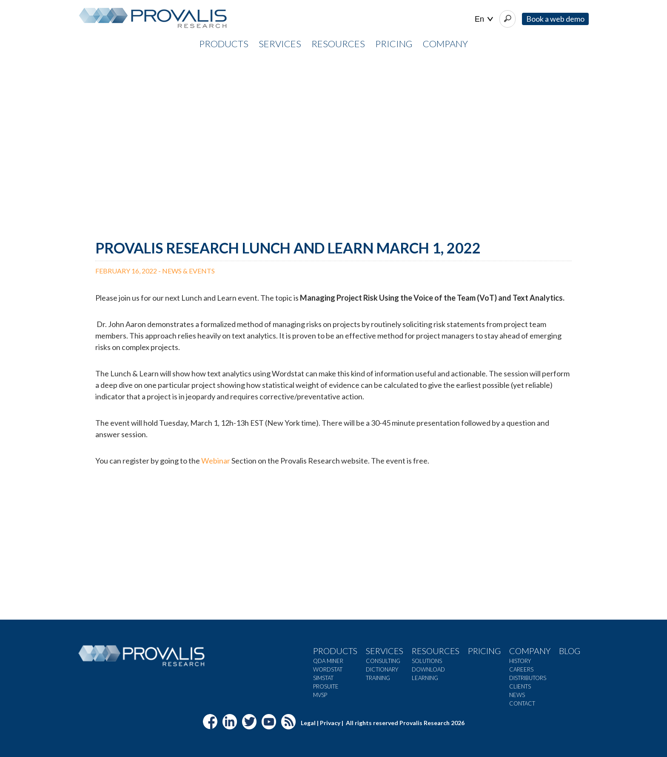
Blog (569, 651)
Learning (425, 677)
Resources (435, 651)
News (517, 695)
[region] (333, 141)
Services (384, 651)
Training (378, 677)
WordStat (327, 669)
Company (529, 651)
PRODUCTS (223, 43)
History (520, 660)
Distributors (527, 677)
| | (484, 19)
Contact (522, 703)
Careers (521, 669)
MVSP (320, 695)
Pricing (484, 651)
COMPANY (445, 43)
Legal (308, 722)
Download (428, 669)
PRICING (394, 43)
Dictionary (382, 669)
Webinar (215, 460)
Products (335, 651)
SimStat (323, 677)
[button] (13, 141)
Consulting (383, 660)
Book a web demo (555, 18)
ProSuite (326, 686)
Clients (520, 686)
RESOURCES (338, 43)
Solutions (427, 660)
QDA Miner (328, 660)
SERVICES (280, 43)
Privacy (330, 722)
